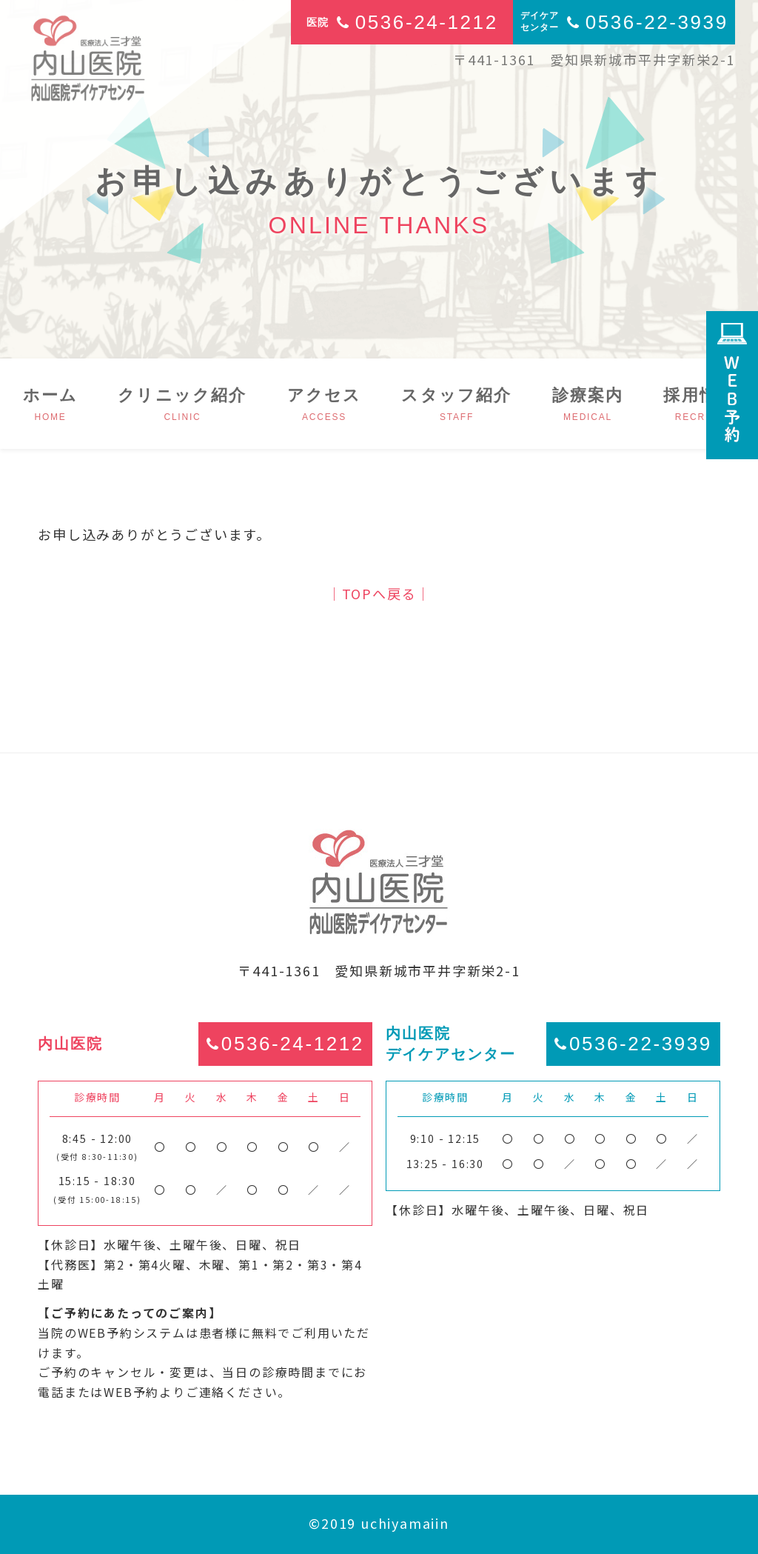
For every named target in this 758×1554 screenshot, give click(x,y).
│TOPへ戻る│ (379, 593)
